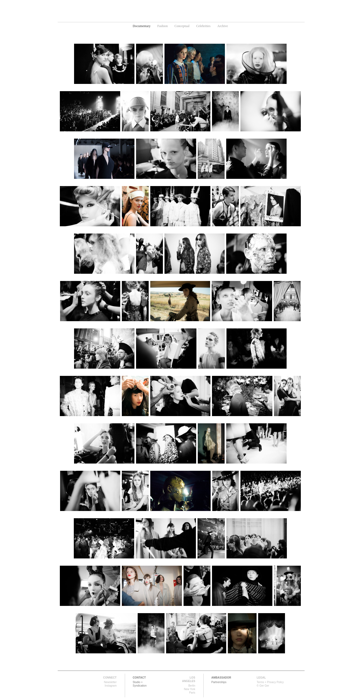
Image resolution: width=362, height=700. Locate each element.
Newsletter (110, 682)
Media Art (191, 17)
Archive (222, 26)
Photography (162, 17)
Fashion (162, 26)
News (212, 17)
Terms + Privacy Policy (270, 682)
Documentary (142, 26)
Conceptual (181, 26)
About (230, 17)
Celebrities (203, 26)
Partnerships (218, 682)
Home (137, 17)
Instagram (110, 685)
